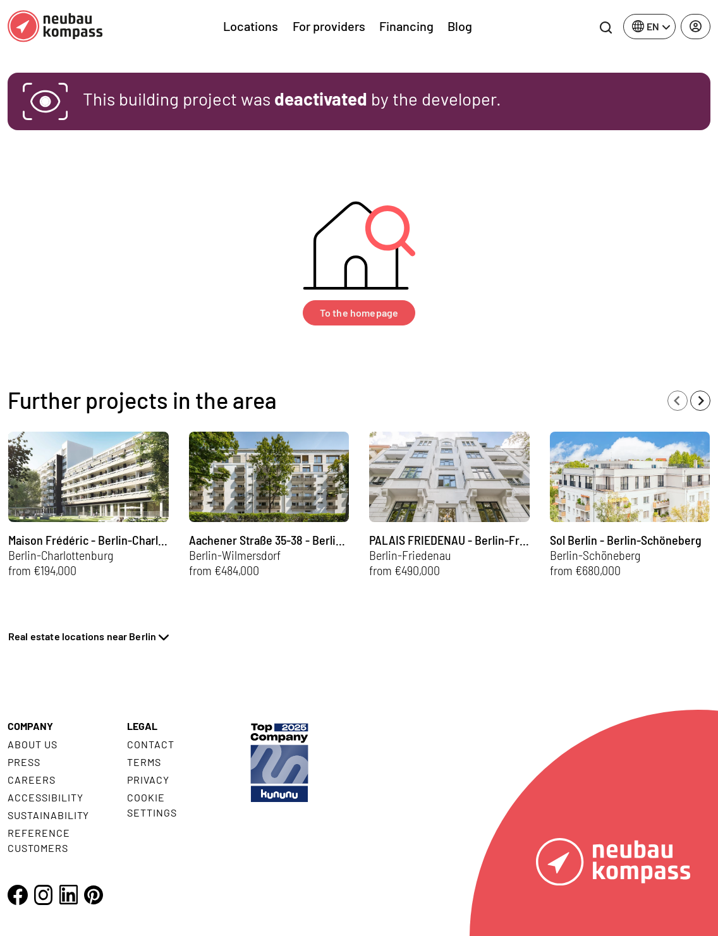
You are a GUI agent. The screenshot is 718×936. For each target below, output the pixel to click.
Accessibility (45, 797)
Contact (150, 744)
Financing (406, 25)
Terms (144, 762)
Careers (32, 780)
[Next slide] (700, 401)
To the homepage (359, 313)
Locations (250, 25)
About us (33, 744)
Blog (459, 25)
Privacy (148, 780)
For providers (329, 25)
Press (24, 762)
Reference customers (39, 840)
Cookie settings (152, 804)
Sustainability (48, 815)
